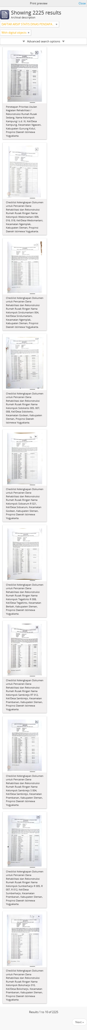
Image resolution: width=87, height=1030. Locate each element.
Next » (79, 1022)
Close (82, 3)
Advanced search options (43, 41)
